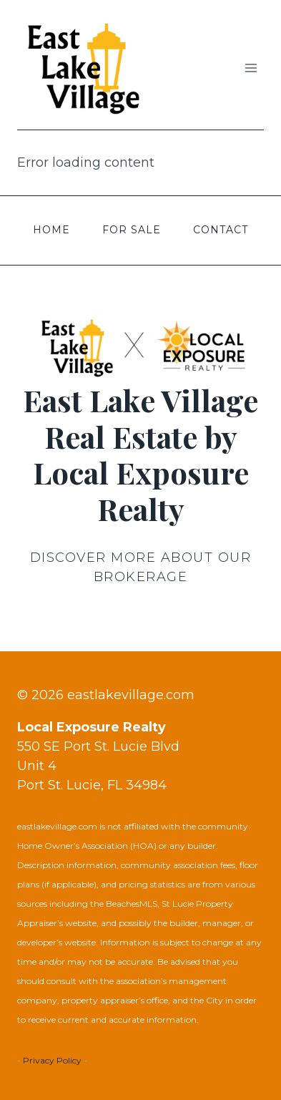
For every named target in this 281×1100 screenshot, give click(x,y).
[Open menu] (250, 68)
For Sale (131, 229)
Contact (220, 229)
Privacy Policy (52, 1060)
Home (51, 229)
